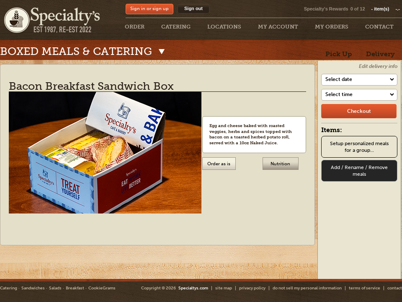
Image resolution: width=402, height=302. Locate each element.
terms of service (364, 288)
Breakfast (75, 288)
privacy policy (252, 288)
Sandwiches (33, 288)
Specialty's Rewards (326, 8)
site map (223, 288)
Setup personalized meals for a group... (359, 147)
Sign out (193, 8)
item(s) (385, 8)
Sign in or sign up (149, 8)
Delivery (380, 54)
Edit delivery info (378, 66)
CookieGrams (102, 288)
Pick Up (338, 54)
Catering (8, 288)
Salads (55, 288)
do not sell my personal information (307, 288)
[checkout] (359, 111)
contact (394, 288)
